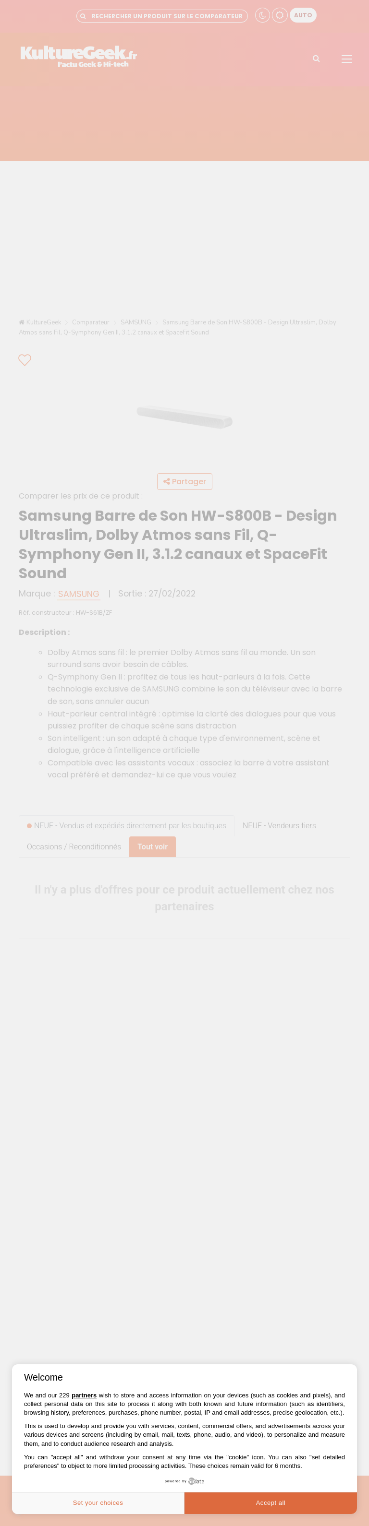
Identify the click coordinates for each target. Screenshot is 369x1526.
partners (84, 1395)
